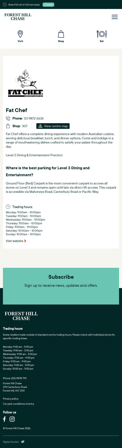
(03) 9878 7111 (18, 378)
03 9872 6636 (34, 118)
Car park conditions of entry (18, 403)
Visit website (14, 241)
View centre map (53, 126)
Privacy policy (10, 398)
